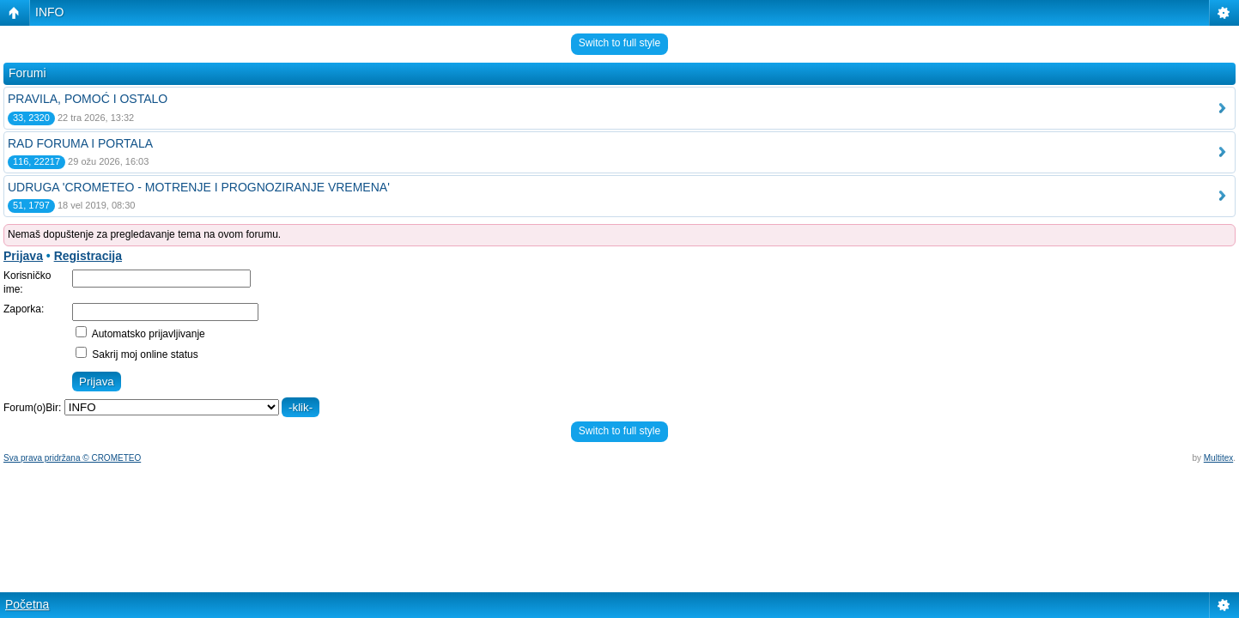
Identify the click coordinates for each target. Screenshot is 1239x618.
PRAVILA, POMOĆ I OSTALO (87, 99)
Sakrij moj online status (137, 354)
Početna (27, 604)
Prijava (23, 256)
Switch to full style (619, 43)
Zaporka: (23, 309)
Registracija (88, 256)
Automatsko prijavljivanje (140, 334)
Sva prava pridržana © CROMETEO (72, 458)
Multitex (1218, 458)
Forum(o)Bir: (32, 408)
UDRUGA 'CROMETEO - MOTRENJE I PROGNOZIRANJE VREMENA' (199, 187)
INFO (49, 12)
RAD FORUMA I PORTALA (80, 143)
